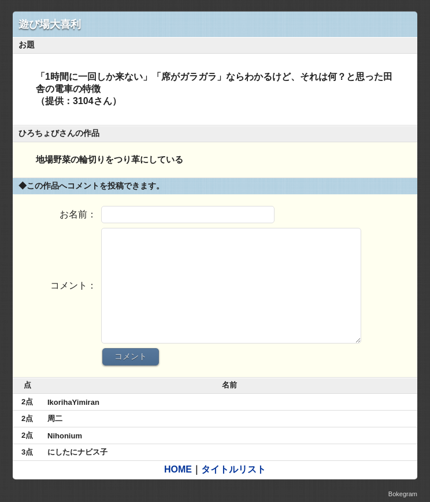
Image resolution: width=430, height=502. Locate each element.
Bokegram (402, 493)
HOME (178, 469)
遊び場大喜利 (49, 24)
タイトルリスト (233, 469)
